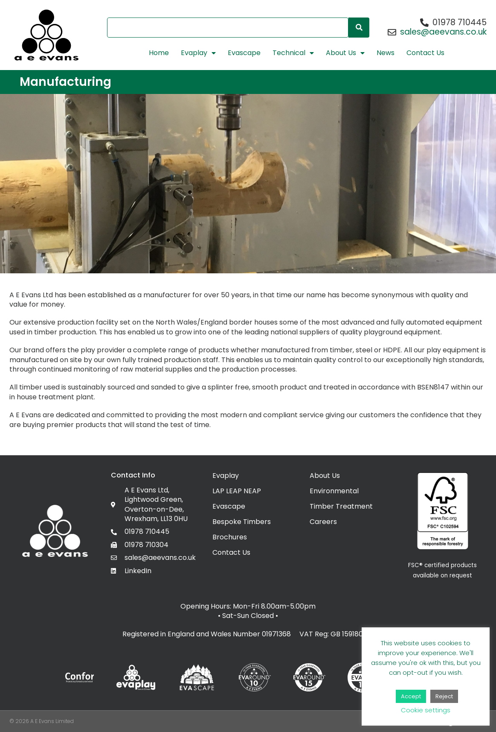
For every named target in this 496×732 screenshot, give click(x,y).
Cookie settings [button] (425, 710)
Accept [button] (411, 696)
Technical (293, 53)
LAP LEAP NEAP (236, 491)
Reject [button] (444, 696)
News (385, 53)
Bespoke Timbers (241, 522)
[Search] (358, 28)
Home (159, 53)
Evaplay (198, 53)
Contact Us (425, 53)
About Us (345, 53)
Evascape (244, 53)
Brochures (229, 537)
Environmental (334, 491)
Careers (323, 522)
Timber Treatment (341, 506)
